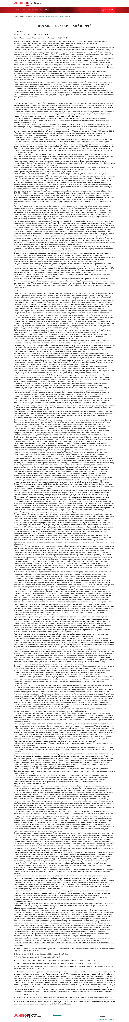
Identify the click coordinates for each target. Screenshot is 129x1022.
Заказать (107, 10)
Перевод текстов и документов (24, 16)
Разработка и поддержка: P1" (106, 1019)
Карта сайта (57, 1015)
